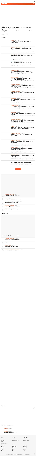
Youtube (24, 449)
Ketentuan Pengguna (15, 440)
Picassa (2, 450)
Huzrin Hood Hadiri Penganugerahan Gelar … (12, 239)
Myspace (2, 449)
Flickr (13, 450)
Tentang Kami (25, 437)
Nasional (14, 70)
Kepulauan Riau (18, 47)
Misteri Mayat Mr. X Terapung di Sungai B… (12, 246)
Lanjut (4, 31)
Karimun (14, 47)
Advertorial (13, 40)
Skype (13, 449)
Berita (12, 47)
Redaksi (13, 437)
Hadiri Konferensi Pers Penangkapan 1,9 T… (12, 235)
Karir (2, 441)
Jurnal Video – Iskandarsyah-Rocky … (10, 432)
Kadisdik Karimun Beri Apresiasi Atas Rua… (12, 195)
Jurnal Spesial (9, 249)
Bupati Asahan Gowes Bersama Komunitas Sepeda (21, 162)
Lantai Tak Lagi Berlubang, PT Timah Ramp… (12, 206)
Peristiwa (10, 245)
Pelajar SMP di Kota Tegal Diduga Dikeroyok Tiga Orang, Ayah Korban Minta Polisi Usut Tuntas (17, 28)
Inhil (13, 126)
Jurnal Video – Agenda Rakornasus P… (7, 425)
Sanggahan (3, 440)
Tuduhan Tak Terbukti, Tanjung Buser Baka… (12, 202)
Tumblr (2, 446)
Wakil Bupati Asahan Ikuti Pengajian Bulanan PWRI (21, 71)
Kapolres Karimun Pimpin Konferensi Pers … (12, 209)
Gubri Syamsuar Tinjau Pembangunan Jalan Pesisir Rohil (22, 106)
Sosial (17, 70)
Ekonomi (14, 77)
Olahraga (14, 98)
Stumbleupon (14, 446)
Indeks (2, 437)
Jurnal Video (6, 428)
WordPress (25, 446)
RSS (24, 450)
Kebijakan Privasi (26, 440)
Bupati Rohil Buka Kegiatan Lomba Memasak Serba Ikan (22, 62)
